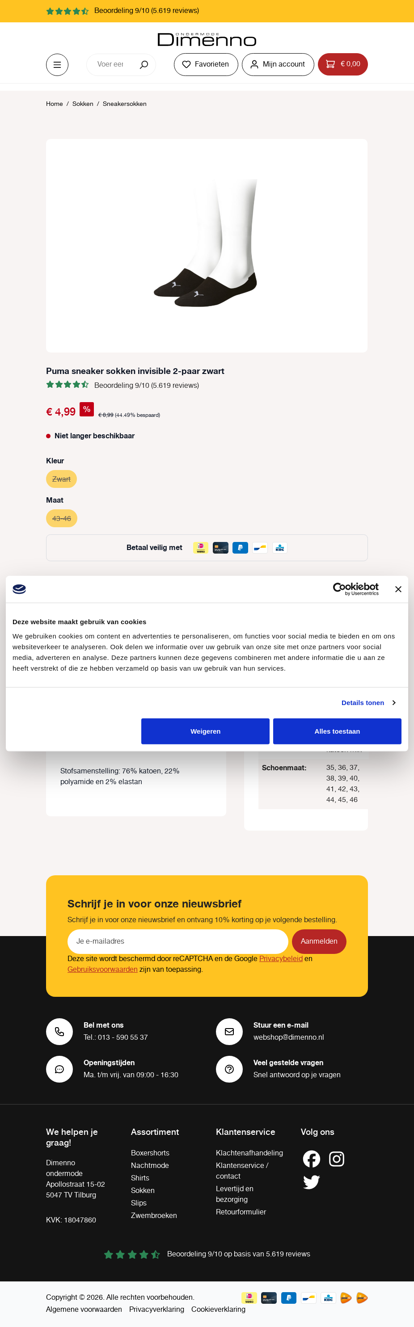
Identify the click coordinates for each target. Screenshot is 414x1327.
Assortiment (155, 1131)
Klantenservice (245, 1131)
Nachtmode (150, 1166)
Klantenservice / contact (242, 1171)
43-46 (64, 518)
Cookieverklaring (218, 1309)
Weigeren (205, 731)
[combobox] (110, 65)
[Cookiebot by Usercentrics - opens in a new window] (339, 589)
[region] (207, 246)
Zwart (64, 478)
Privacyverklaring (156, 1309)
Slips (139, 1203)
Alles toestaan (337, 731)
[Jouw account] (278, 64)
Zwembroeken (154, 1216)
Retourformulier (241, 1212)
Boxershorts (150, 1153)
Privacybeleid (281, 959)
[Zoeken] (144, 65)
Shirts (140, 1178)
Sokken (143, 1191)
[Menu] (57, 65)
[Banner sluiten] (398, 589)
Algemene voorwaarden (84, 1309)
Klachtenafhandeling (249, 1153)
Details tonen (363, 702)
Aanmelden (319, 941)
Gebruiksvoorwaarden (103, 969)
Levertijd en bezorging (234, 1194)
